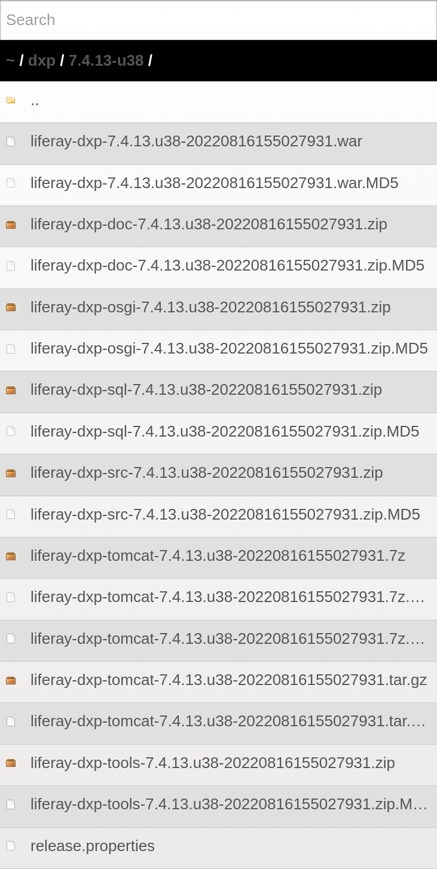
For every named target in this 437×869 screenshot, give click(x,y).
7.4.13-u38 (106, 60)
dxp (42, 60)
